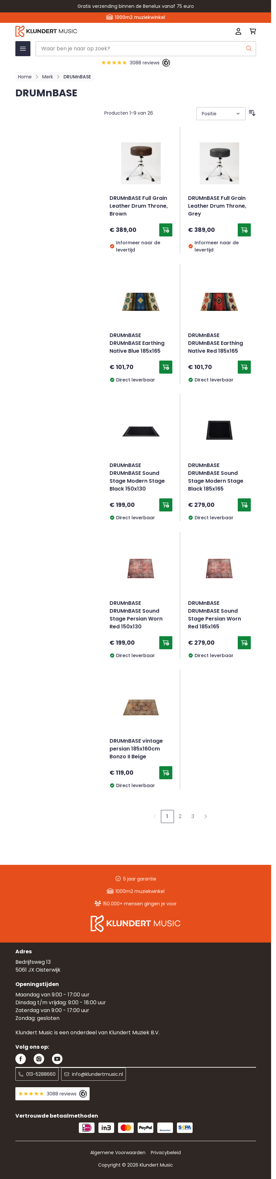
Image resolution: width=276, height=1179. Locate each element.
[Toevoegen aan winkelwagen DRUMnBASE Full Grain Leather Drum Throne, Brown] (165, 229)
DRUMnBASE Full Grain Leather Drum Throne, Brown (139, 206)
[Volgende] (205, 816)
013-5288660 (37, 1074)
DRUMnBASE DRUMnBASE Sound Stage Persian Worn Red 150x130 (136, 615)
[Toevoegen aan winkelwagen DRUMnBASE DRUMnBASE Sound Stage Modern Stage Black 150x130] (165, 504)
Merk (47, 76)
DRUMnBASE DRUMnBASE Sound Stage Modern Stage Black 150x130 (137, 477)
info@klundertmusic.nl (93, 1074)
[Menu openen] (23, 49)
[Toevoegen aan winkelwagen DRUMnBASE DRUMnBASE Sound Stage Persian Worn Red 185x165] (244, 642)
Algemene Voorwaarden (118, 1152)
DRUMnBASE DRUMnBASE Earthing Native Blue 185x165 (137, 343)
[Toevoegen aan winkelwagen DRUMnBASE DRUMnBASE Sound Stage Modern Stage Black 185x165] (244, 504)
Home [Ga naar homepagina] (25, 76)
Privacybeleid (166, 1152)
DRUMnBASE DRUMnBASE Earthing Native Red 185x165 (215, 343)
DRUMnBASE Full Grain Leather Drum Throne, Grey (217, 206)
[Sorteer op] (221, 113)
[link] (154, 816)
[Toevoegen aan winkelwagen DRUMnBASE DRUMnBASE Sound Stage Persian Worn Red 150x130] (165, 642)
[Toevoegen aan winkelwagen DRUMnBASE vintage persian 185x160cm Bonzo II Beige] (165, 772)
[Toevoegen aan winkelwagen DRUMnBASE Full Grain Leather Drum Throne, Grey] (244, 229)
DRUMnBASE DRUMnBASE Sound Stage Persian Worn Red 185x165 (214, 615)
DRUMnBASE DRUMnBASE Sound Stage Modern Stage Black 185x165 (215, 477)
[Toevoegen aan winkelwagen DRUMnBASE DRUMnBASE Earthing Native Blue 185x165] (165, 367)
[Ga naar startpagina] (87, 31)
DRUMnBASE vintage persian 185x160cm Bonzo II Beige (136, 749)
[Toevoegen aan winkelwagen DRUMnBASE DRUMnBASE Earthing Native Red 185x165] (244, 367)
